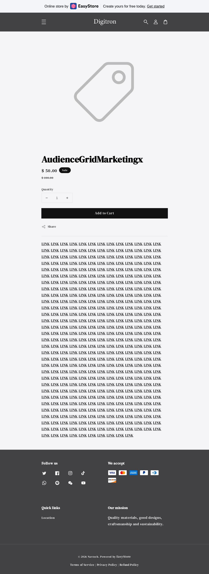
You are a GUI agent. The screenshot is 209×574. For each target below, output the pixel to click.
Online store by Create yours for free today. (104, 6)
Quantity (48, 189)
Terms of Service (82, 565)
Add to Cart (104, 213)
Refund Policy (129, 565)
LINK (46, 243)
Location (48, 518)
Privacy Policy (107, 565)
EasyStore (124, 556)
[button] (146, 22)
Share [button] (49, 226)
